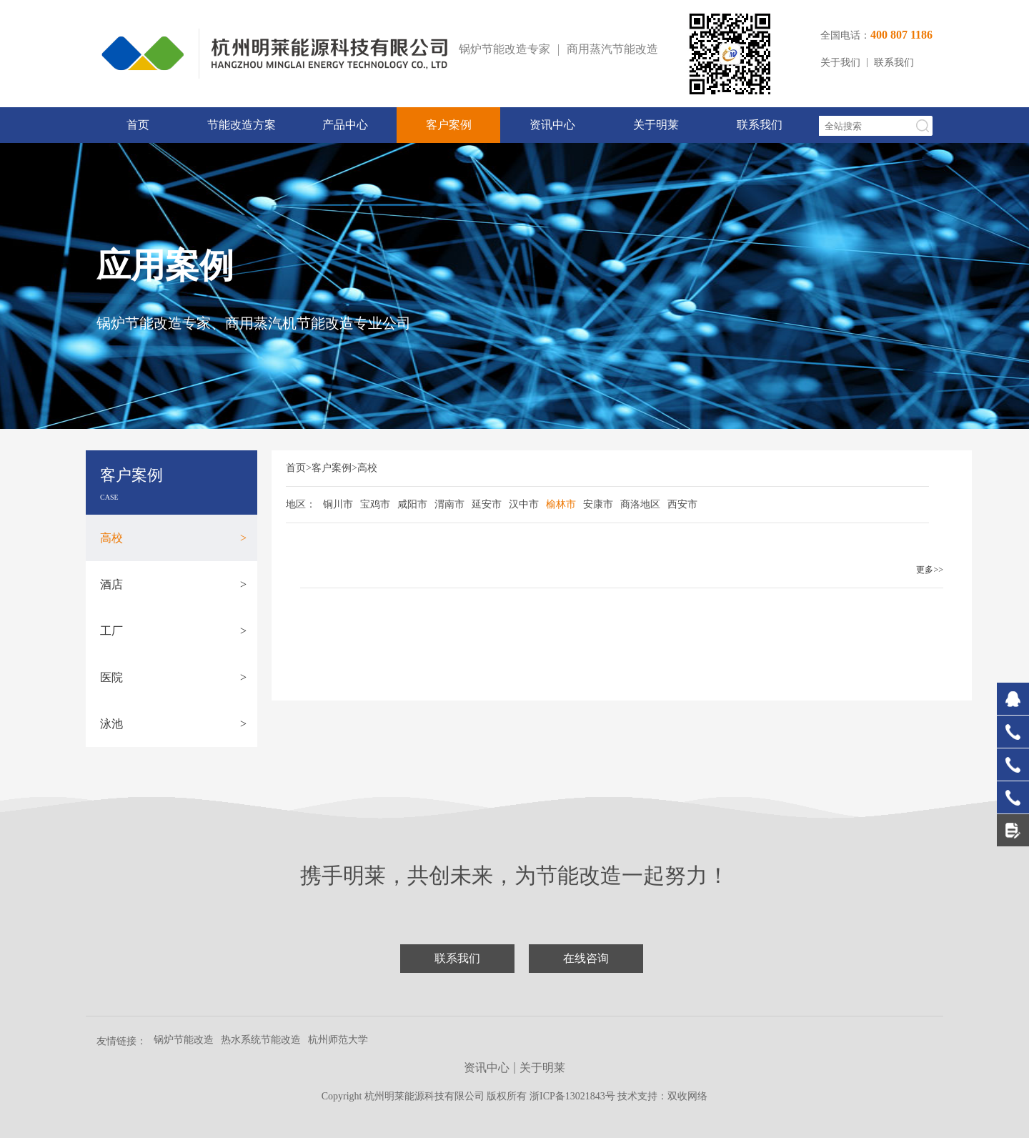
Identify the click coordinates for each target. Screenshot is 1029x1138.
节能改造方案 (241, 125)
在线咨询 (586, 958)
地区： (301, 504)
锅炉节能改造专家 (504, 49)
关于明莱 (656, 125)
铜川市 (338, 504)
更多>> (929, 570)
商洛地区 (640, 504)
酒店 (173, 584)
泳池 (173, 724)
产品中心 (345, 125)
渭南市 (449, 504)
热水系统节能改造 (261, 1039)
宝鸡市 (375, 504)
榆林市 (561, 504)
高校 (173, 538)
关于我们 (840, 62)
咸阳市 (412, 504)
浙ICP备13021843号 (573, 1096)
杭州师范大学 (338, 1039)
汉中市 (524, 504)
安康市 (598, 504)
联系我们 (894, 62)
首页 (137, 125)
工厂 (173, 631)
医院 (173, 677)
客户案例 (449, 125)
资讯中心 (552, 125)
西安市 (682, 504)
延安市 (487, 504)
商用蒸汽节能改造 (612, 49)
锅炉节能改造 (184, 1039)
